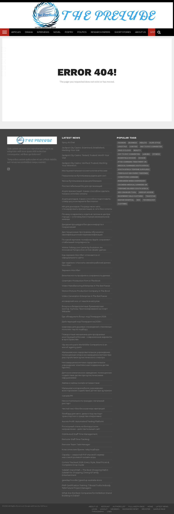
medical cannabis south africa (133, 166)
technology (149, 200)
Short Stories (123, 32)
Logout (103, 509)
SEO (138, 200)
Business (132, 143)
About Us (140, 32)
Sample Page (159, 509)
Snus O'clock (124, 150)
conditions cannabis (128, 177)
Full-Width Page (136, 506)
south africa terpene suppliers (133, 169)
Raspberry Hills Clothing (130, 196)
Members (115, 509)
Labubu (146, 154)
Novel (57, 32)
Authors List (119, 506)
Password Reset (130, 509)
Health (143, 143)
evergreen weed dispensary (131, 181)
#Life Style (154, 143)
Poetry (69, 32)
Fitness (156, 154)
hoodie (142, 158)
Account (105, 506)
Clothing (122, 204)
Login (94, 509)
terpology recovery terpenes (133, 173)
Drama (29, 32)
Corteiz (133, 147)
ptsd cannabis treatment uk (132, 162)
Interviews (43, 32)
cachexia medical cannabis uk (132, 185)
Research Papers (100, 32)
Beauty (137, 150)
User (109, 511)
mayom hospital (126, 200)
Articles (16, 32)
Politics (82, 32)
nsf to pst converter (151, 147)
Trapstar (150, 196)
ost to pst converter (129, 154)
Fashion (122, 143)
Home (150, 506)
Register (146, 509)
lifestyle (122, 147)
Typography (98, 511)
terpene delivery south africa (133, 189)
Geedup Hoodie (146, 192)
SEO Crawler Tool (127, 192)
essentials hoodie (127, 158)
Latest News (162, 506)
